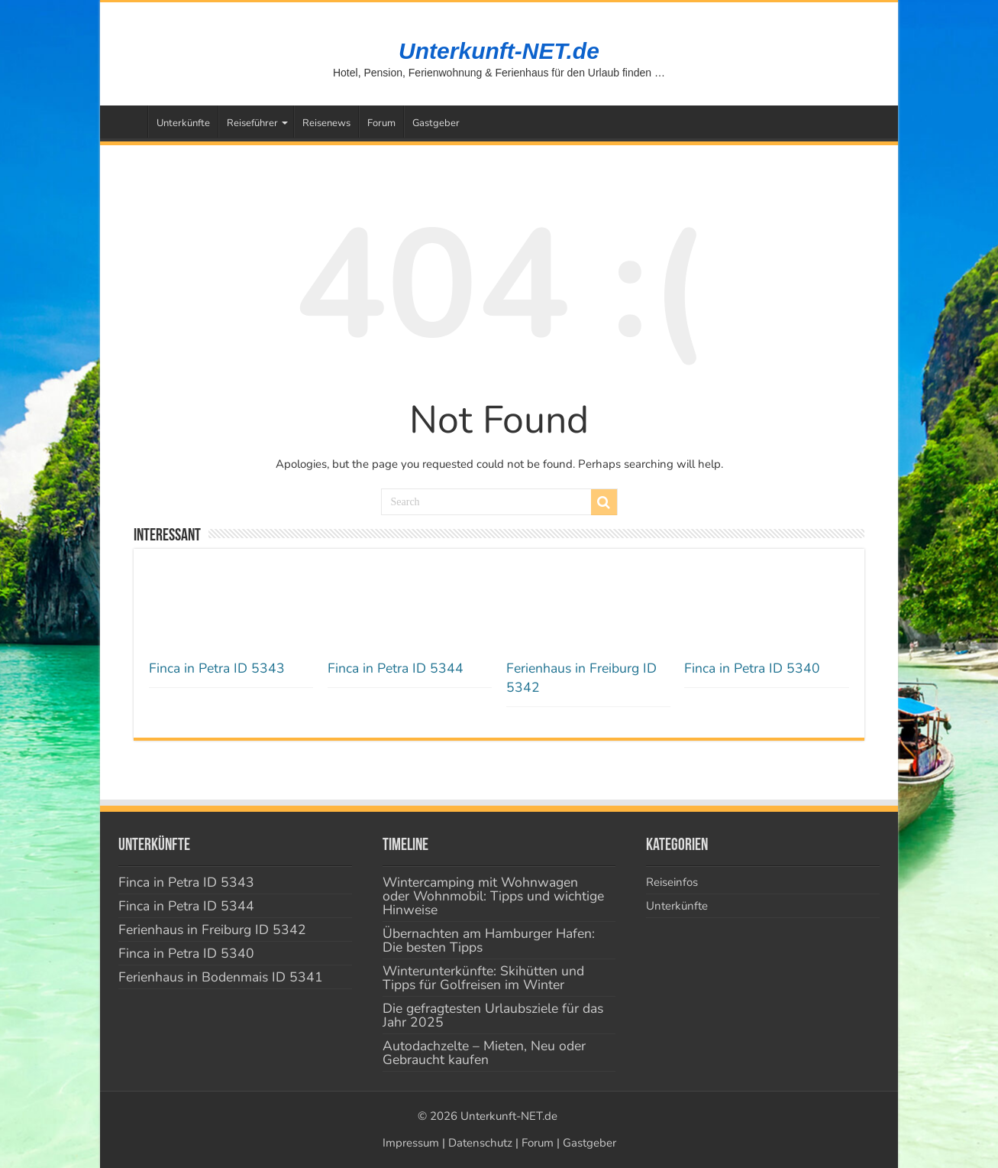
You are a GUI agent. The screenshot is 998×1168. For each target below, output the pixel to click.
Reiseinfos (672, 882)
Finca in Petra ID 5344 (395, 668)
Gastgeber (436, 123)
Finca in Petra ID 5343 (217, 668)
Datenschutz (480, 1142)
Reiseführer (252, 123)
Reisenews (326, 123)
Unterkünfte (183, 123)
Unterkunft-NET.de (499, 50)
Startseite (127, 121)
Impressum (411, 1142)
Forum (381, 123)
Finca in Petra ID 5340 (752, 668)
